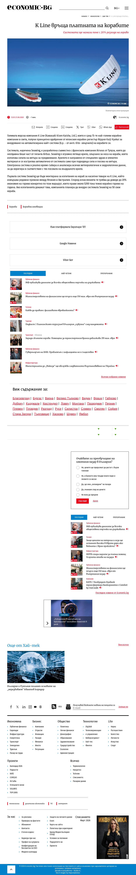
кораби (13, 206)
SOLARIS (13, 789)
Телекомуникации (93, 730)
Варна (49, 398)
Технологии (94, 16)
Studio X (77, 870)
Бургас (37, 398)
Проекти (12, 760)
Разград (46, 408)
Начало (84, 16)
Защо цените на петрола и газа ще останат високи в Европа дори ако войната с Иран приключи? (104, 543)
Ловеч (65, 403)
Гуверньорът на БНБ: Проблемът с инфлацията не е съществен (61, 352)
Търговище (41, 414)
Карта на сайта (56, 824)
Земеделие (15, 745)
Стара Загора (22, 414)
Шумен (71, 414)
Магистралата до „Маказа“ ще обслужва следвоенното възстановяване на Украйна (71, 366)
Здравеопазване (67, 742)
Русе (58, 408)
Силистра (71, 408)
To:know (28, 307)
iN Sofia (13, 781)
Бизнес (36, 721)
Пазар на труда (16, 753)
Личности (115, 738)
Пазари (88, 537)
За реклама (26, 817)
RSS (56, 706)
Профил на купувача (30, 842)
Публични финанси (32, 279)
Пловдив (32, 408)
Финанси (39, 742)
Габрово (110, 398)
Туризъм (28, 321)
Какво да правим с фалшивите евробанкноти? (51, 310)
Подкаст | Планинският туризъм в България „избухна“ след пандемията (66, 324)
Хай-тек (105, 16)
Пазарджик (94, 403)
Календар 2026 (16, 766)
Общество (64, 721)
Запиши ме (123, 707)
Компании (89, 579)
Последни (28, 273)
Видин (86, 398)
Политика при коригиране (61, 828)
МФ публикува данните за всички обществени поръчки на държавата (64, 282)
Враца (98, 398)
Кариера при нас (29, 838)
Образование (66, 738)
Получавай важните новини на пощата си (94, 705)
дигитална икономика (35, 803)
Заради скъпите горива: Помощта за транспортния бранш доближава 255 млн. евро (72, 338)
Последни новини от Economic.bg (112, 593)
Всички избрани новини (113, 377)
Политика (64, 726)
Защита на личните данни (61, 817)
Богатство (115, 734)
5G (51, 803)
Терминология (79, 766)
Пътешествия (116, 730)
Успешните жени (17, 785)
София (112, 408)
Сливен (86, 408)
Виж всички (123, 645)
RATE (12, 773)
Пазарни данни (79, 781)
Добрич (18, 403)
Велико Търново (68, 398)
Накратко (77, 770)
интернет (62, 803)
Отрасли (38, 730)
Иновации (39, 734)
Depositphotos (74, 873)
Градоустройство (67, 745)
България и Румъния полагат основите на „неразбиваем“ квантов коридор (31, 688)
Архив (95, 501)
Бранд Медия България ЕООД (59, 833)
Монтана (78, 403)
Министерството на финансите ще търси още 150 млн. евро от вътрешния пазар (71, 296)
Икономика (14, 721)
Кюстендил (50, 403)
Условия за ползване (59, 838)
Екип (52, 821)
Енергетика (15, 738)
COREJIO (13, 777)
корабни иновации (33, 206)
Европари (14, 730)
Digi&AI (89, 726)
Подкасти (14, 770)
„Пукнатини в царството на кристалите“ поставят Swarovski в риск (70, 621)
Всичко (74, 760)
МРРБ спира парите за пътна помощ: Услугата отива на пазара (106, 555)
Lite (110, 721)
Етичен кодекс (28, 832)
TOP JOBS (14, 792)
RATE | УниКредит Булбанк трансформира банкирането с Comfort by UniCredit (106, 585)
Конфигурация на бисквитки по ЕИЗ (29, 847)
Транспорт (29, 335)
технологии (14, 803)
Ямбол (83, 414)
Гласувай (82, 501)
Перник (110, 403)
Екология (64, 749)
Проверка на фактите (31, 821)
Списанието (78, 777)
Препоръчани (106, 273)
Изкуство (115, 742)
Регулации (39, 749)
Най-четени (66, 273)
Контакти (26, 828)
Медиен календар (29, 852)
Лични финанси (67, 730)
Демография (65, 734)
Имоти (38, 745)
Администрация (67, 753)
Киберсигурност (92, 738)
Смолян (99, 408)
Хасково (57, 414)
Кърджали (33, 403)
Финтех (89, 745)
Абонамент (26, 824)
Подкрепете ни (56, 842)
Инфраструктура (31, 363)
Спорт (113, 745)
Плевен (18, 408)
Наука (113, 726)
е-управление (92, 734)
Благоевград (21, 398)
